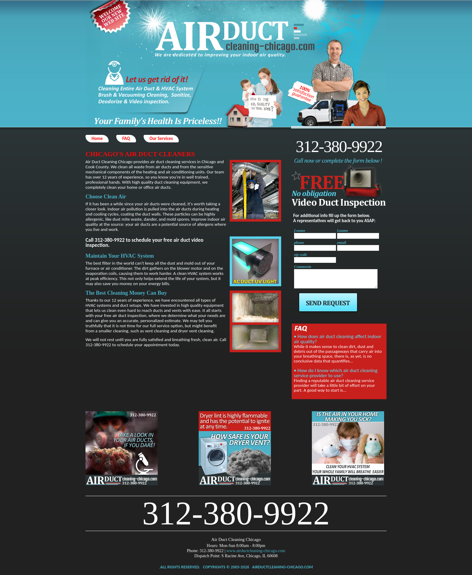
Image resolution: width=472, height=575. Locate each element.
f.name (299, 230)
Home (97, 138)
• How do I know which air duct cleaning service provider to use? (335, 373)
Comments (302, 266)
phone (299, 242)
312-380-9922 (339, 146)
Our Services (161, 138)
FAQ (126, 138)
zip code (300, 254)
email (341, 242)
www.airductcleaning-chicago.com (255, 551)
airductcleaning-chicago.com (282, 567)
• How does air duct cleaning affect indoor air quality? (337, 339)
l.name (342, 230)
